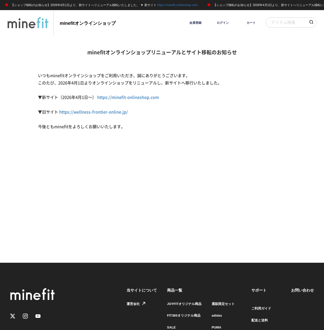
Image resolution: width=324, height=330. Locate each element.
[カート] (246, 23)
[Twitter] (12, 316)
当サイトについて (134, 290)
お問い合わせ (302, 290)
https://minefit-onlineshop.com (179, 5)
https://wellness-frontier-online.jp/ (93, 112)
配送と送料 (258, 320)
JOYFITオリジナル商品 (178, 308)
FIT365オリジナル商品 (178, 320)
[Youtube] (37, 316)
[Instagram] (25, 316)
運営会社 (126, 308)
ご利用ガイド (259, 308)
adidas (212, 320)
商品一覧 (167, 290)
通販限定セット (219, 308)
